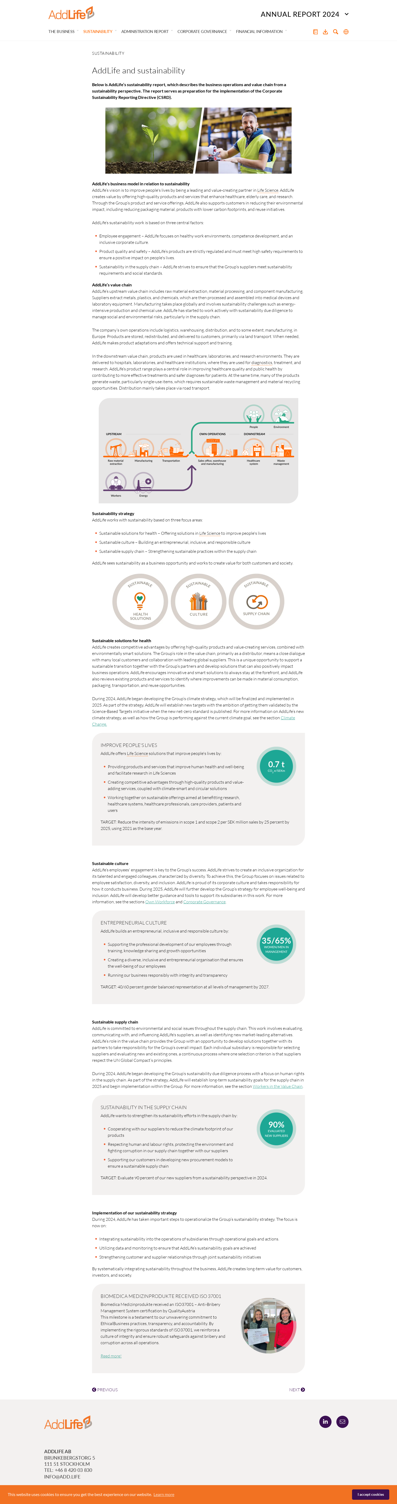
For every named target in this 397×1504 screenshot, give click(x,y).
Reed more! (111, 1356)
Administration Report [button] (145, 31)
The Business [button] (61, 31)
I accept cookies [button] (371, 1494)
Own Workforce (160, 901)
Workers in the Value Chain (278, 1086)
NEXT (297, 1389)
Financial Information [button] (259, 31)
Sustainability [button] (97, 31)
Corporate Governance (204, 901)
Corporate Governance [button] (202, 31)
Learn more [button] (164, 1494)
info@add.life (62, 1477)
